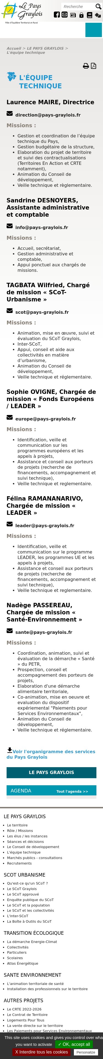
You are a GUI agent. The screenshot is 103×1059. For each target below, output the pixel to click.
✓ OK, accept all (74, 1044)
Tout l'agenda (69, 791)
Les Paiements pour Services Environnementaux (49, 1031)
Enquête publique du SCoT (30, 900)
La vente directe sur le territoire (35, 1026)
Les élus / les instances (27, 836)
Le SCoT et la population (28, 905)
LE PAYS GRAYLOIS (45, 48)
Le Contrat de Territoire (27, 1015)
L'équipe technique (26, 52)
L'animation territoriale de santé (35, 984)
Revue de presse (73, 15)
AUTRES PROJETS (23, 1000)
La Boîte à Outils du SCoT (29, 921)
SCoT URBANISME (24, 875)
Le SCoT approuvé (23, 894)
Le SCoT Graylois (22, 889)
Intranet (81, 15)
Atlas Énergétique (22, 963)
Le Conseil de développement (33, 847)
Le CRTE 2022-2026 (24, 1009)
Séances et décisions (25, 842)
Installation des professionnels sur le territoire (47, 989)
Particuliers (17, 952)
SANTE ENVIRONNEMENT (32, 975)
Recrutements (19, 863)
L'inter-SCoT (17, 916)
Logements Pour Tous (25, 1020)
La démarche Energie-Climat (32, 942)
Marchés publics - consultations (34, 858)
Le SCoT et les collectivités (30, 910)
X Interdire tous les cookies (41, 1052)
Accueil (14, 48)
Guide (90, 15)
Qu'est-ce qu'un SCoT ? (27, 883)
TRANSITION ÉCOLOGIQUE (34, 933)
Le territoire (17, 825)
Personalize (86, 1052)
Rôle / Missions (20, 831)
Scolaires (15, 958)
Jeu (98, 15)
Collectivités (18, 947)
